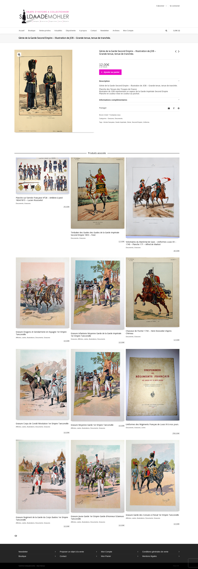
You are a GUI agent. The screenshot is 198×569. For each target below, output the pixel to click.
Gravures (111, 118)
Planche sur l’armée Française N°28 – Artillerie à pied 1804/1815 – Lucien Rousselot (39, 198)
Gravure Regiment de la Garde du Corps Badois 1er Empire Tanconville (42, 518)
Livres (143, 427)
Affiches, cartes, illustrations (25, 337)
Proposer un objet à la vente (72, 552)
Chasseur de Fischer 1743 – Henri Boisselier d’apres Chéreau (149, 332)
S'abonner (160, 6)
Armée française (109, 122)
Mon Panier (106, 556)
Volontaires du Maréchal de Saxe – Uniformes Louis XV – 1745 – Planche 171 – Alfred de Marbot (151, 243)
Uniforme (146, 122)
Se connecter (175, 6)
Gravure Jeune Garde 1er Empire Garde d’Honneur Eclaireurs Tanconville (97, 517)
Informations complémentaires (113, 100)
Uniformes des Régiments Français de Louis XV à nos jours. (152, 424)
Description (104, 81)
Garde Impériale (120, 122)
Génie (129, 122)
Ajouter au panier (111, 72)
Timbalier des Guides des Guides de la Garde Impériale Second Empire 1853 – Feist (95, 233)
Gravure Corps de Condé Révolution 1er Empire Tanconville (42, 423)
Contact (63, 556)
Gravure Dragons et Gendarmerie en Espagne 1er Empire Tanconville (41, 333)
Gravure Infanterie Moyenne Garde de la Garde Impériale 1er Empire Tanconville (96, 334)
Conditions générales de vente (155, 552)
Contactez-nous (115, 115)
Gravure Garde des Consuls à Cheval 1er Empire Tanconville (152, 515)
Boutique (22, 556)
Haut (176, 566)
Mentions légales (149, 556)
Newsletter (23, 552)
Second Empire (137, 122)
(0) (175, 30)
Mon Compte (106, 552)
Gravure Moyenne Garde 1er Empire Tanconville (92, 425)
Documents (119, 118)
